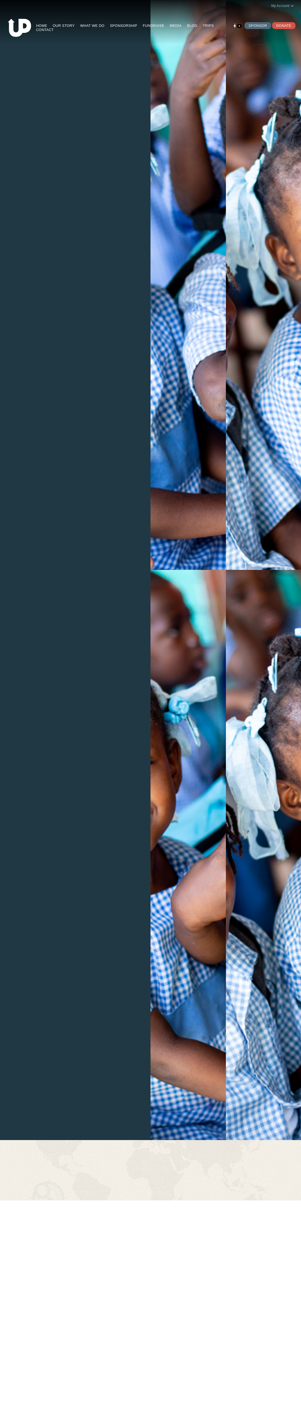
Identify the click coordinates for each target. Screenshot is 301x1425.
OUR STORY (64, 26)
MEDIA (175, 26)
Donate (283, 26)
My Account (282, 5)
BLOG (192, 26)
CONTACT (45, 30)
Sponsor (258, 26)
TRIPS (208, 26)
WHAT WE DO (92, 26)
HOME (41, 26)
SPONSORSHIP (123, 26)
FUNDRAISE (153, 26)
